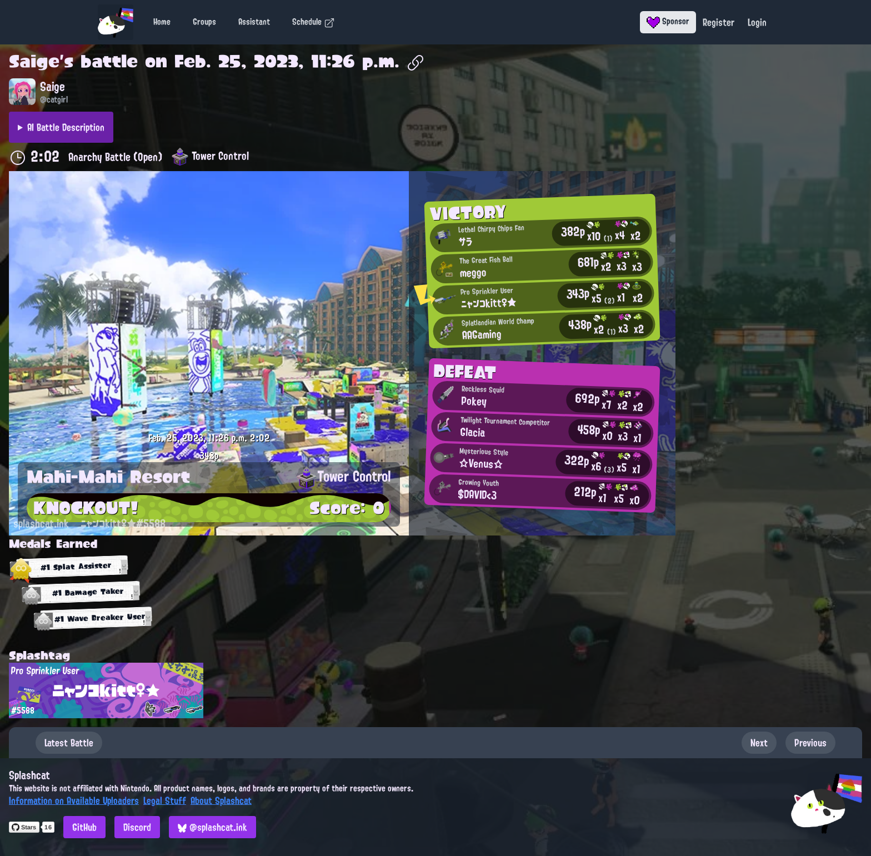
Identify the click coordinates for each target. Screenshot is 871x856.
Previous (810, 743)
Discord (137, 827)
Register (718, 22)
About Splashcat (221, 800)
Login (757, 22)
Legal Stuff (164, 800)
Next (759, 743)
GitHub (84, 827)
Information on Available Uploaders (74, 800)
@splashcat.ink (212, 827)
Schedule (313, 21)
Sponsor (668, 21)
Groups (204, 21)
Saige (34, 61)
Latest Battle (68, 743)
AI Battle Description (65, 127)
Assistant (254, 21)
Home (162, 21)
